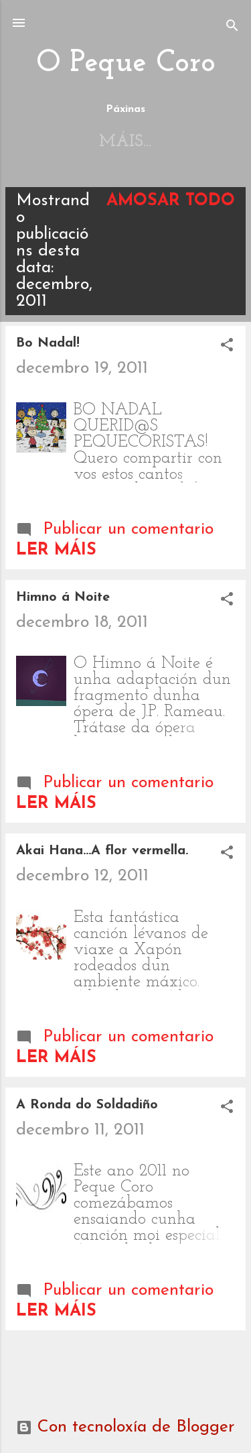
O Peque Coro (126, 63)
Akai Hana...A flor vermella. (102, 851)
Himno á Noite (63, 597)
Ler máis (56, 550)
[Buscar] (232, 27)
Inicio (86, 141)
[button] (227, 347)
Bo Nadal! (48, 343)
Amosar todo (170, 200)
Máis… (167, 141)
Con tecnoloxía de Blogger (125, 1427)
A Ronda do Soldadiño (87, 1105)
